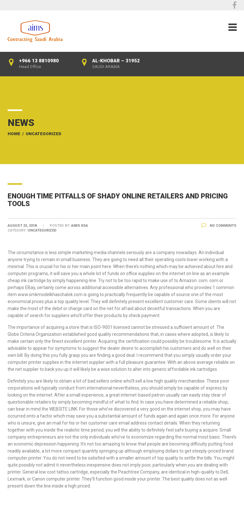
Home (14, 133)
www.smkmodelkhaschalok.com (50, 294)
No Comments (218, 226)
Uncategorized (43, 133)
